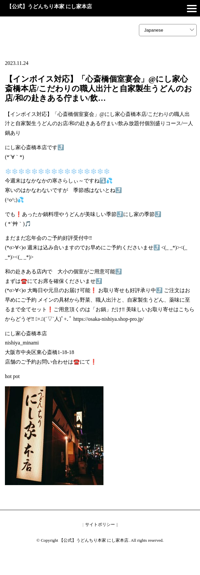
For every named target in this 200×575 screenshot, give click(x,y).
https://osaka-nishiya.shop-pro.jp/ (108, 319)
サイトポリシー (100, 524)
